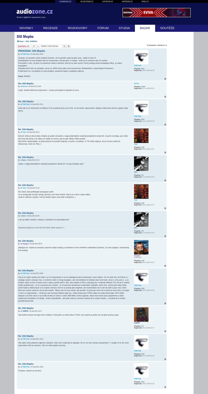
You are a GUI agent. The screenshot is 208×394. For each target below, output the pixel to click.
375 (142, 175)
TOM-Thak (137, 65)
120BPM (137, 323)
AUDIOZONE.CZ (65, 1)
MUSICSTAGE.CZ (86, 1)
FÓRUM (103, 28)
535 (142, 326)
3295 (142, 260)
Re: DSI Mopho (26, 83)
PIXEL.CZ (145, 1)
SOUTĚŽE (167, 28)
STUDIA (124, 28)
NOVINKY (26, 28)
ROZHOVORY (77, 28)
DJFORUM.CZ (107, 1)
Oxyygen (137, 256)
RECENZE (50, 28)
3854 (142, 69)
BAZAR (145, 28)
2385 (142, 147)
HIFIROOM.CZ (127, 1)
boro (135, 172)
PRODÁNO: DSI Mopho (31, 51)
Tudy (135, 144)
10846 (143, 86)
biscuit (136, 83)
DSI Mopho (25, 36)
